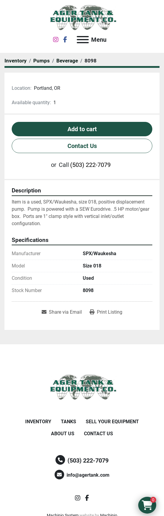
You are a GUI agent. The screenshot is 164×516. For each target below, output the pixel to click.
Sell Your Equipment (112, 421)
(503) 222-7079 (90, 164)
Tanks (68, 421)
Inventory (38, 421)
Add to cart (82, 129)
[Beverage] (67, 61)
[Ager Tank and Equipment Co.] (82, 387)
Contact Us (82, 145)
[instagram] (55, 39)
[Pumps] (41, 61)
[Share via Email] (62, 312)
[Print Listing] (106, 312)
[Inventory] (15, 61)
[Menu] (83, 39)
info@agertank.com (88, 475)
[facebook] (65, 39)
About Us (62, 433)
